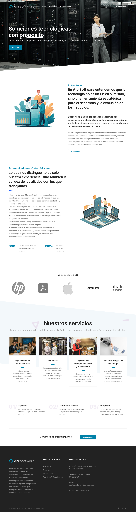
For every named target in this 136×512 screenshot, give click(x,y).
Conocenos (75, 151)
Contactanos (65, 7)
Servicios (15, 47)
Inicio (44, 7)
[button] (67, 58)
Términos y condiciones (53, 477)
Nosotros (53, 7)
